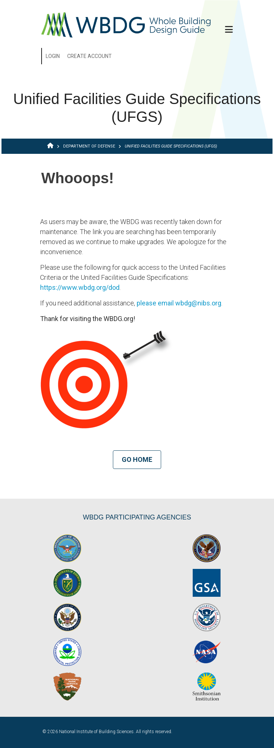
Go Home (137, 459)
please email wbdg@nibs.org (179, 303)
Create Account (89, 56)
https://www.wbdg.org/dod (80, 287)
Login (53, 56)
